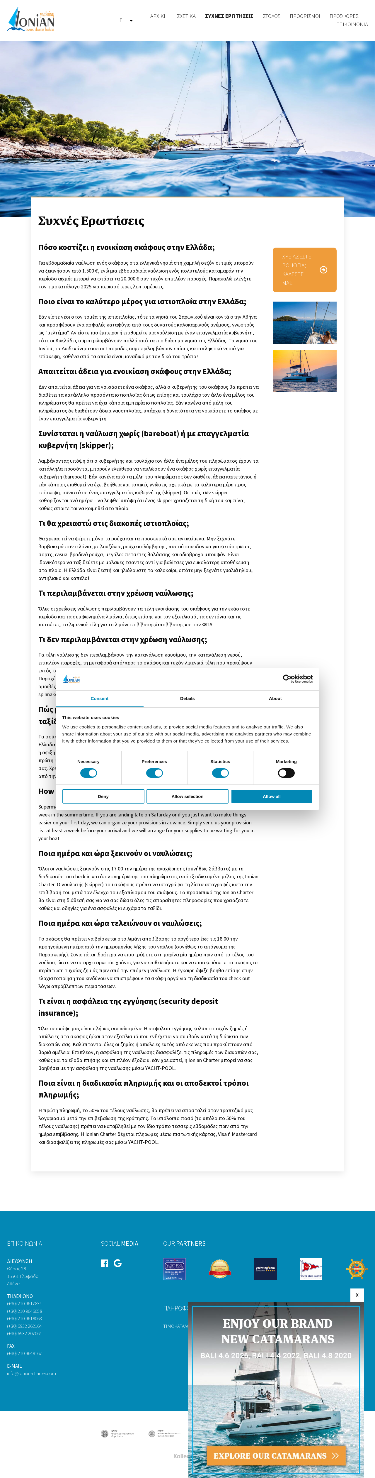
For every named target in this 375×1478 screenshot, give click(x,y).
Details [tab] (187, 698)
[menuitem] (122, 20)
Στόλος (271, 16)
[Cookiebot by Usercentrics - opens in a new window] (287, 678)
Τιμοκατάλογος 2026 (185, 1326)
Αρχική (159, 16)
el (122, 20)
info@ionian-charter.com (31, 1373)
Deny (103, 796)
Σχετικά (186, 16)
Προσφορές (344, 16)
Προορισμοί (305, 16)
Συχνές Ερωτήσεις (229, 16)
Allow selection (187, 796)
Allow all (272, 796)
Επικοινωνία (352, 24)
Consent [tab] (100, 698)
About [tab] (275, 698)
